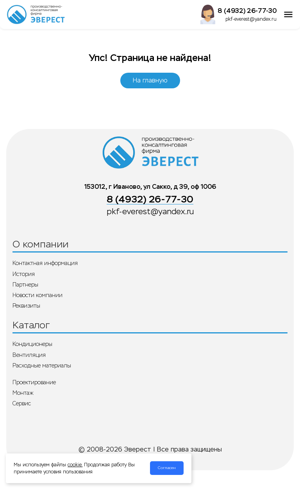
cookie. (75, 465)
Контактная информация (45, 263)
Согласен (167, 468)
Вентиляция (29, 355)
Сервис (21, 403)
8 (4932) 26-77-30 (247, 10)
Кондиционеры (32, 344)
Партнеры (25, 284)
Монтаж (23, 393)
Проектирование (34, 382)
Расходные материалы (41, 365)
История (23, 274)
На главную (150, 80)
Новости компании (37, 295)
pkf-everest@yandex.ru (251, 19)
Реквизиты (26, 306)
